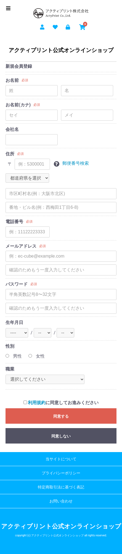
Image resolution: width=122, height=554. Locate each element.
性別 (10, 346)
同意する (61, 416)
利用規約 (37, 402)
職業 (10, 369)
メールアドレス (21, 246)
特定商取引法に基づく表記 (61, 487)
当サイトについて (61, 459)
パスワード (17, 284)
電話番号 (14, 221)
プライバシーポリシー (61, 473)
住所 (10, 153)
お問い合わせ (61, 501)
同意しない (61, 436)
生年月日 (14, 322)
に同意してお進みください (61, 402)
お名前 (12, 80)
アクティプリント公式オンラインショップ (61, 50)
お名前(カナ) (18, 104)
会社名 (12, 129)
